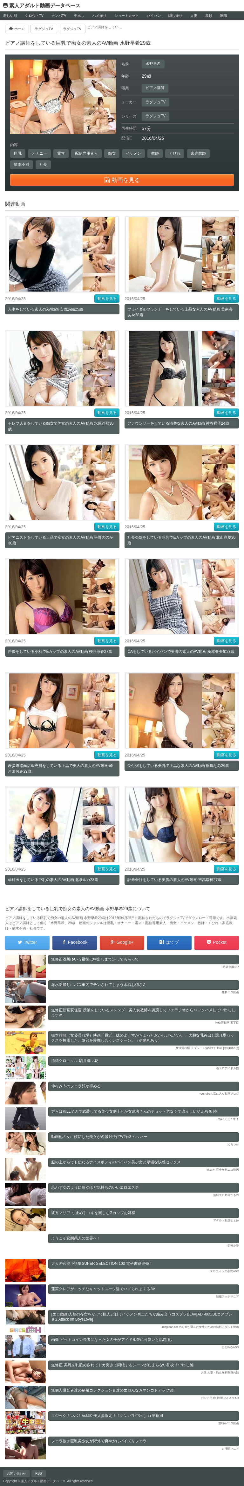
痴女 (112, 153)
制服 (223, 15)
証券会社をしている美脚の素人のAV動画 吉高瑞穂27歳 (174, 880)
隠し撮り (175, 15)
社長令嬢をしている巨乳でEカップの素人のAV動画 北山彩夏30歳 (181, 540)
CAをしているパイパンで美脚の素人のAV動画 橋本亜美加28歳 (180, 651)
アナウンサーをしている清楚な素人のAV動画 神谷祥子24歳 (178, 423)
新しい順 (10, 15)
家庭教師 (198, 153)
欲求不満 (21, 164)
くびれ (174, 153)
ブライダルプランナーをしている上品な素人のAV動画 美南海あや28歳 (179, 312)
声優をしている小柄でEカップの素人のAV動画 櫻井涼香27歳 (60, 651)
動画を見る (107, 298)
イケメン (133, 153)
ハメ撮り (99, 15)
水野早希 (153, 63)
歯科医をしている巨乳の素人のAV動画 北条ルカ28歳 (53, 880)
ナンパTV (58, 15)
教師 (155, 153)
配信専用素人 (86, 153)
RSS (38, 1473)
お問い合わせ (16, 1473)
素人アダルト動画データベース (44, 5)
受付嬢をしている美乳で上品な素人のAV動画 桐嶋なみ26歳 (178, 765)
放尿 (208, 15)
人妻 (193, 15)
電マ (61, 153)
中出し (79, 15)
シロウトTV (34, 15)
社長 (43, 164)
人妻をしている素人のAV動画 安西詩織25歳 (45, 309)
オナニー (39, 153)
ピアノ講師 (155, 88)
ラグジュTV (156, 102)
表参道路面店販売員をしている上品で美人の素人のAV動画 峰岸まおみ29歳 (60, 768)
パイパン (154, 15)
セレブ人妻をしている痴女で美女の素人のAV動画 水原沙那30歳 (60, 426)
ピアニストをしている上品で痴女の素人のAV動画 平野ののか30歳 (60, 540)
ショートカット (126, 15)
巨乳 (18, 153)
